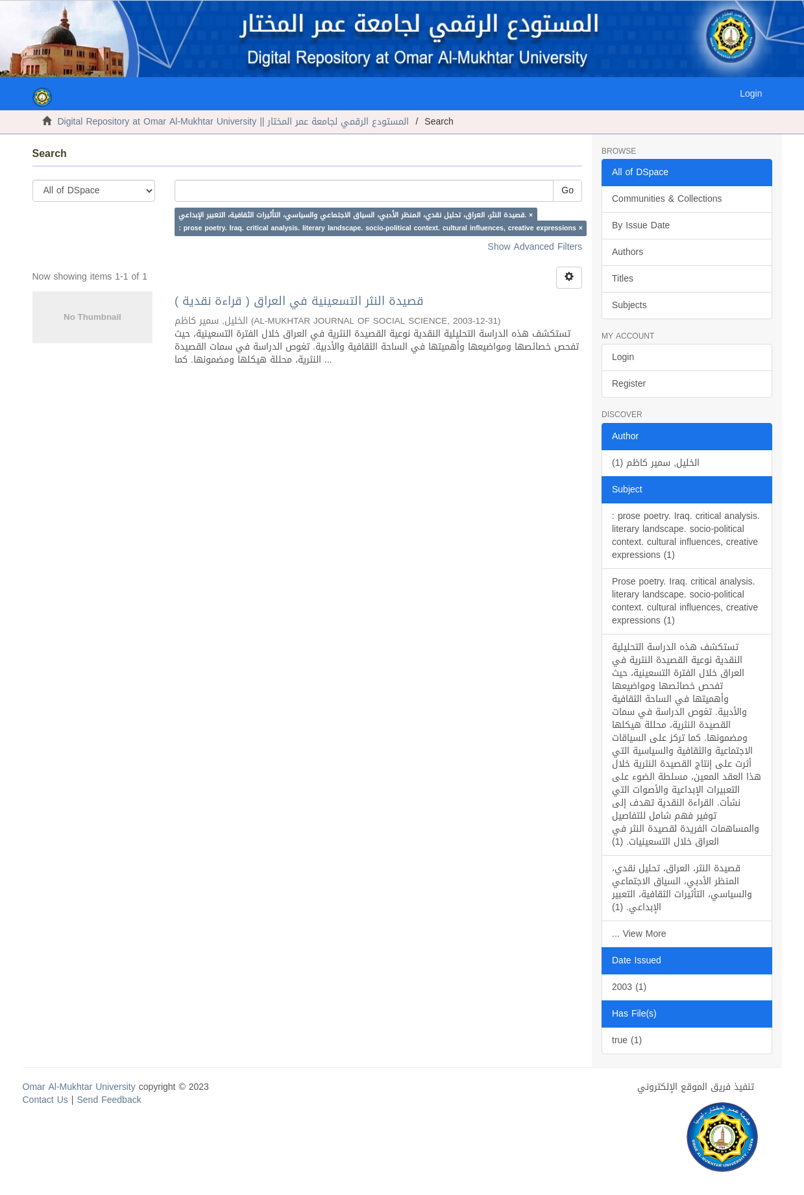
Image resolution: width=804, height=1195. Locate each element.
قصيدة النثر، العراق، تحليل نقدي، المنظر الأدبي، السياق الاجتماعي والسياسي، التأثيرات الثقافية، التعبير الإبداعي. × (355, 215)
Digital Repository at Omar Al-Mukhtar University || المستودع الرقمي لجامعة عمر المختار (233, 121)
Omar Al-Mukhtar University (79, 1087)
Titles (622, 278)
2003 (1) (629, 987)
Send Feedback (109, 1100)
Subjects (629, 305)
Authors (627, 252)
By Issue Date (641, 225)
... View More (639, 934)
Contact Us (45, 1100)
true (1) (627, 1040)
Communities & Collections (667, 199)
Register (629, 383)
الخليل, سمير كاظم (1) (656, 463)
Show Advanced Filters (535, 247)
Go (567, 190)
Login (623, 357)
